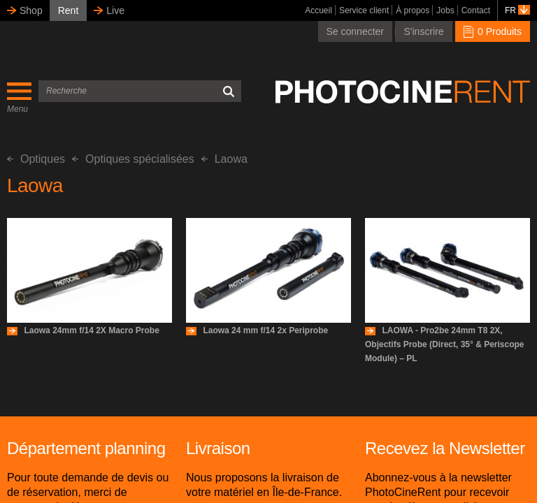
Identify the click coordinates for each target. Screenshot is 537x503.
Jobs (445, 10)
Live (115, 10)
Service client (364, 10)
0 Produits (493, 31)
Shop (31, 10)
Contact (475, 10)
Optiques (36, 159)
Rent (68, 10)
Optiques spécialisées (133, 159)
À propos (412, 10)
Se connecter (356, 31)
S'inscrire (423, 31)
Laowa (224, 159)
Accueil (318, 10)
